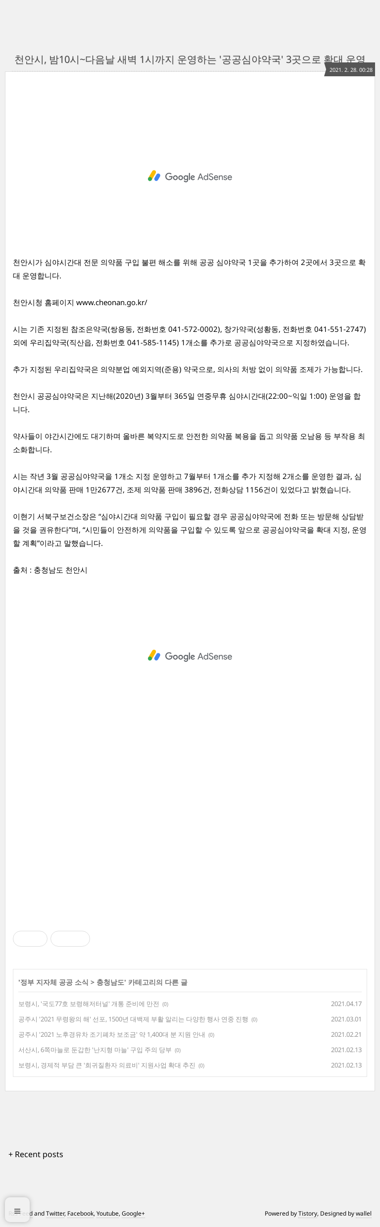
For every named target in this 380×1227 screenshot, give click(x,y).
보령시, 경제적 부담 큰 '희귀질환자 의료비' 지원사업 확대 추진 (106, 1065)
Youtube (107, 1213)
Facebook (80, 1213)
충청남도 (110, 982)
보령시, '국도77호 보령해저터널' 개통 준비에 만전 (88, 1003)
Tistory (307, 1213)
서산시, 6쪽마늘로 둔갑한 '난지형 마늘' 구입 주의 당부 (95, 1049)
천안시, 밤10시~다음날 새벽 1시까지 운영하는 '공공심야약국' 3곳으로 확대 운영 (190, 59)
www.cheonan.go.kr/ (111, 302)
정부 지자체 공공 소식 (54, 982)
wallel (364, 1213)
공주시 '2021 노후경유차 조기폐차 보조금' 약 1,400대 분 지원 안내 (111, 1034)
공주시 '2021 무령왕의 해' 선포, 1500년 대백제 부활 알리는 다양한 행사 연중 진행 (133, 1018)
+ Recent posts (35, 1154)
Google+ (133, 1213)
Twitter (55, 1213)
